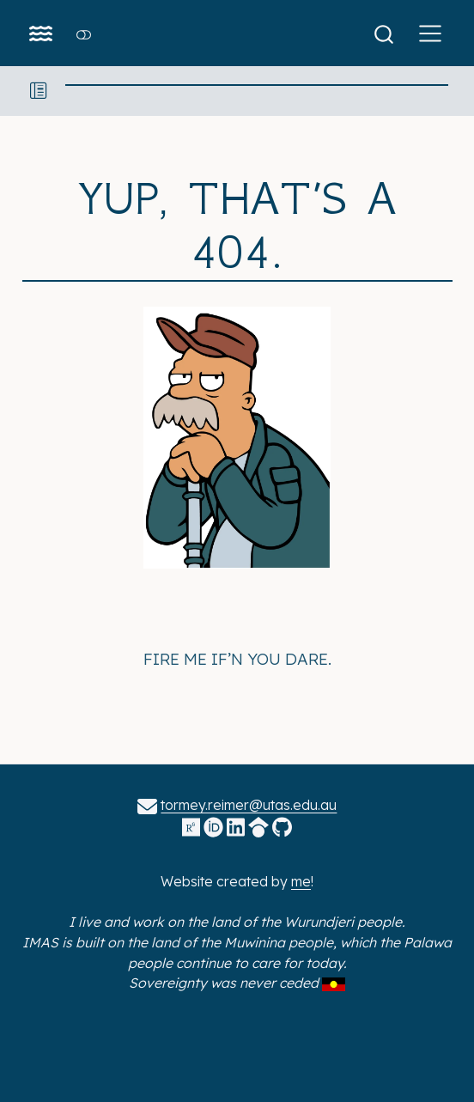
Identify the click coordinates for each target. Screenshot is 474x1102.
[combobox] (390, 33)
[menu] (430, 33)
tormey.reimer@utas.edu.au (249, 804)
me (301, 881)
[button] (39, 90)
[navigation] (257, 90)
